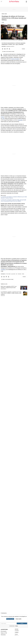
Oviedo (2, 116)
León (3, 118)
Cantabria (3, 269)
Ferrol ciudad (8, 273)
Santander (20, 120)
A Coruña (17, 630)
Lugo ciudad (13, 273)
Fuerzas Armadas (15, 58)
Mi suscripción (3, 631)
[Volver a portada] (14, 1)
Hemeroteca (3, 634)
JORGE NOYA (3, 295)
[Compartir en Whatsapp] (3, 49)
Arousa (16, 634)
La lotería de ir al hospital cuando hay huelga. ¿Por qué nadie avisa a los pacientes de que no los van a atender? (13, 200)
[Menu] (1, 1)
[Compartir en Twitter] (9, 49)
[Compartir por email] (5, 49)
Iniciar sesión (18, 618)
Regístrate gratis (10, 618)
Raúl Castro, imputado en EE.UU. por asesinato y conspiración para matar (9, 287)
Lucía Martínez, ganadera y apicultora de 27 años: (11, 293)
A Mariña (16, 632)
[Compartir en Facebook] (7, 49)
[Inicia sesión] (26, 1)
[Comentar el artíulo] (23, 49)
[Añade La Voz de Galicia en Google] (8, 51)
